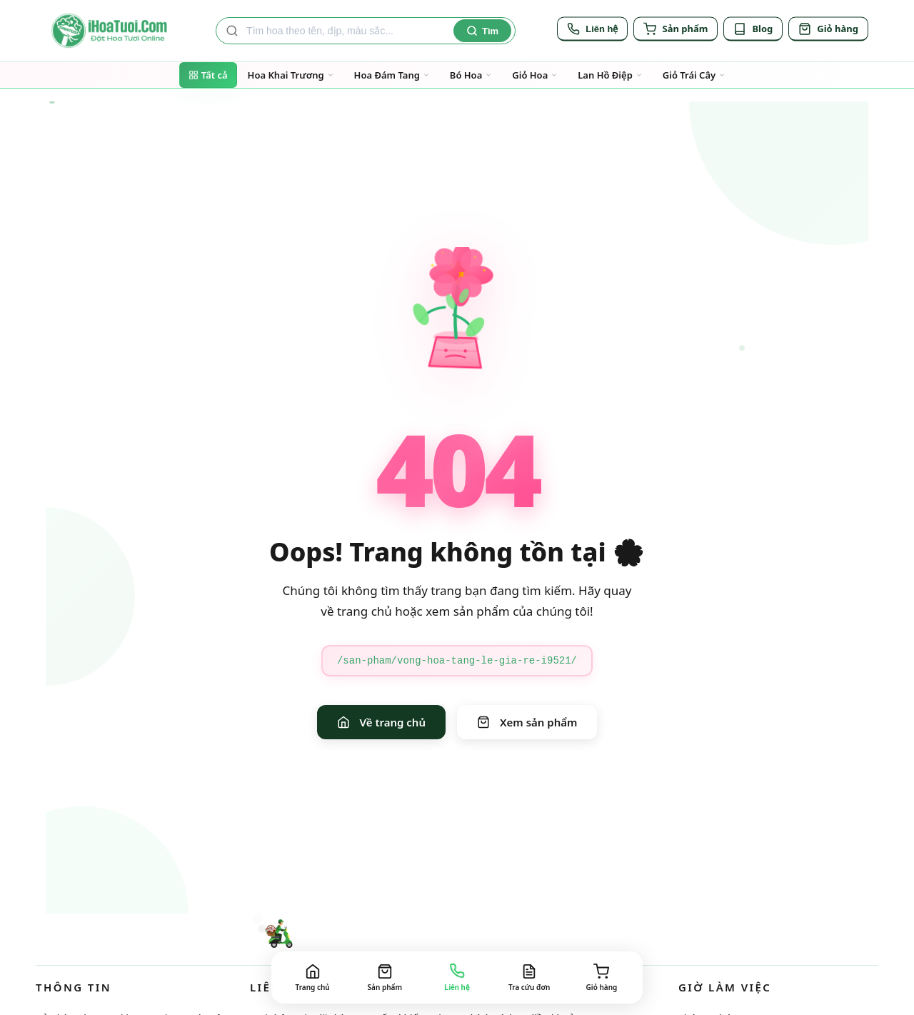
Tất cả (208, 75)
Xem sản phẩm (527, 722)
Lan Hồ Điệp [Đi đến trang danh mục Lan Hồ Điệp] (610, 75)
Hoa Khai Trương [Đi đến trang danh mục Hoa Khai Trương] (291, 75)
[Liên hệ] (592, 31)
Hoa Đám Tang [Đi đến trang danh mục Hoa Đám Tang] (392, 75)
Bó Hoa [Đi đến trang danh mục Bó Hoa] (471, 75)
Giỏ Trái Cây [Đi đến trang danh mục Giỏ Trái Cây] (694, 75)
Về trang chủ (381, 722)
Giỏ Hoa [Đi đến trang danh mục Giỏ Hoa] (535, 75)
